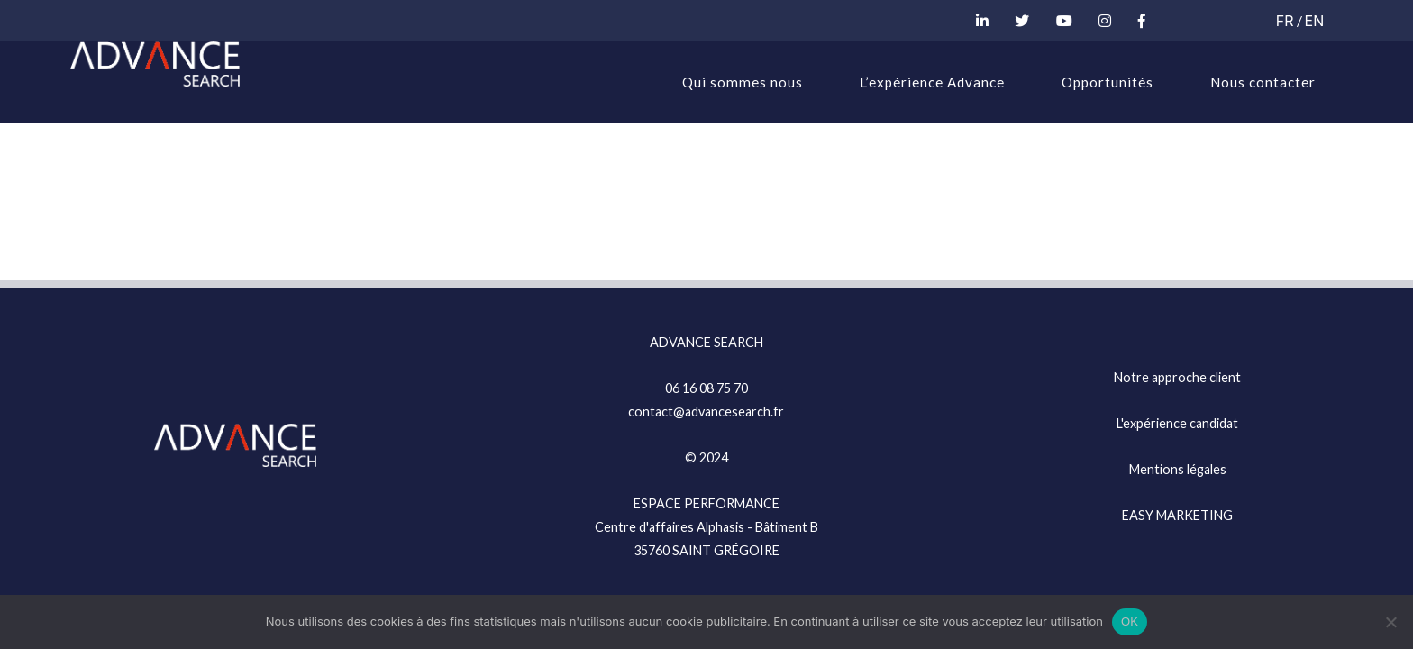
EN (1315, 21)
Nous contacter (1263, 82)
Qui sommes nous (742, 82)
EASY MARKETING (1177, 515)
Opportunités (1107, 82)
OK (1129, 621)
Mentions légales (1177, 469)
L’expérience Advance (932, 82)
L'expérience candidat (1177, 423)
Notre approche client (1177, 377)
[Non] (1390, 622)
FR (1285, 21)
